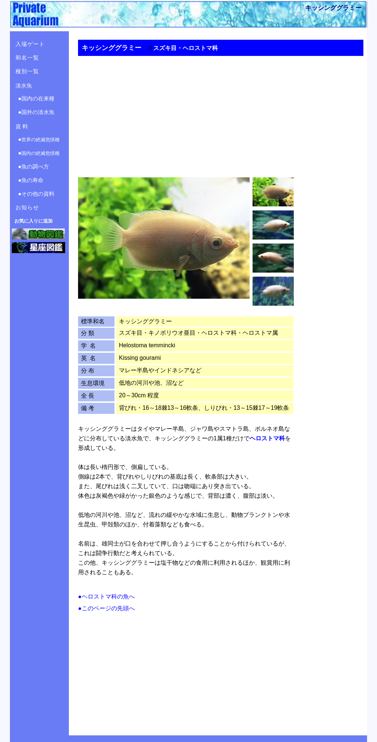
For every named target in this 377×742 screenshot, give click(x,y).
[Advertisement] (218, 111)
